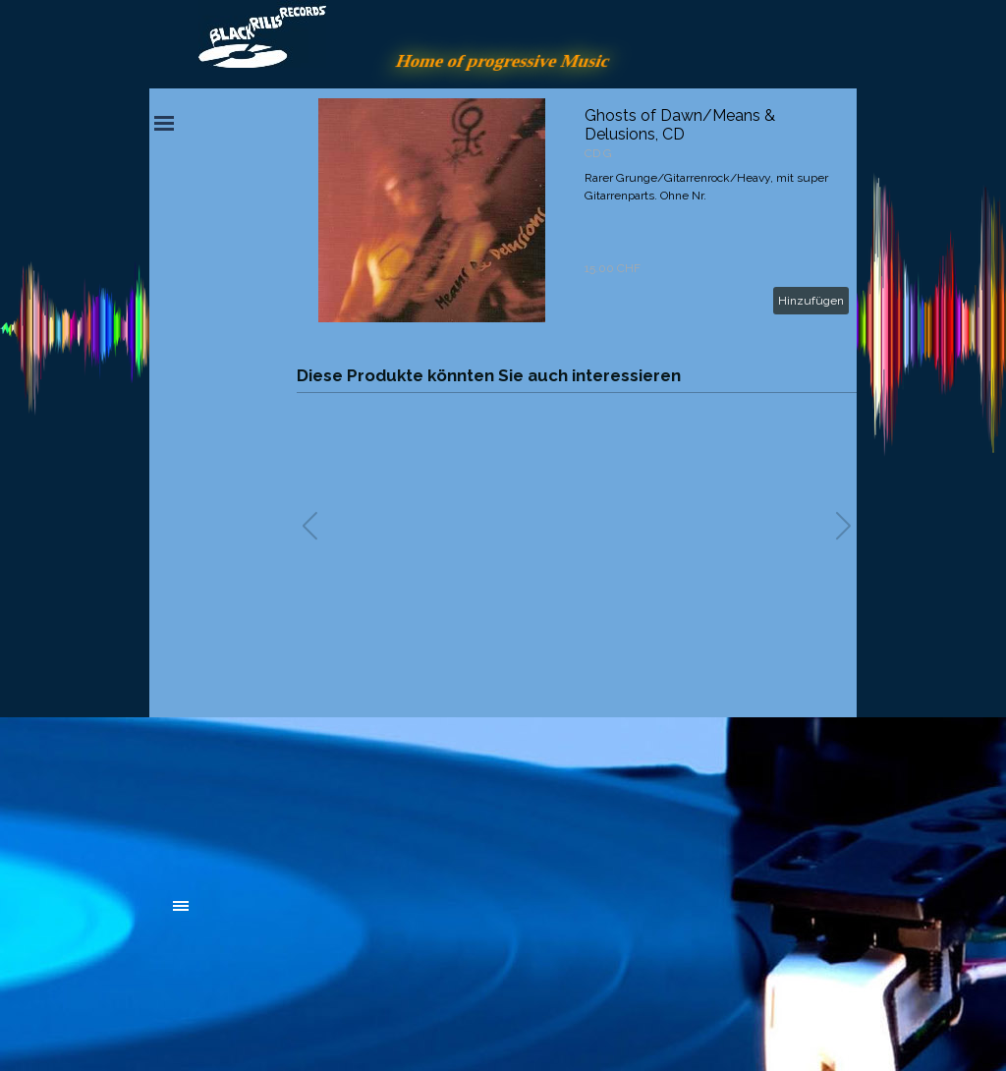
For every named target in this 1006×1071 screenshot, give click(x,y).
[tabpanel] (321, 797)
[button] (843, 525)
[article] (577, 210)
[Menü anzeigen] (164, 123)
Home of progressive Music (503, 60)
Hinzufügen (811, 301)
